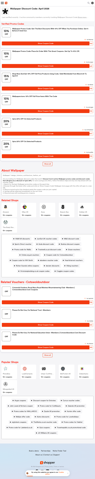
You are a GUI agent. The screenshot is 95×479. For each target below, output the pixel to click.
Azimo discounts (43, 417)
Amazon (6, 212)
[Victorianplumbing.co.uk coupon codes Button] (34, 271)
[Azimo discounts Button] (42, 417)
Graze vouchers (74, 249)
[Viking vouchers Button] (71, 266)
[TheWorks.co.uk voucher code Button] (44, 422)
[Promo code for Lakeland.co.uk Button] (19, 428)
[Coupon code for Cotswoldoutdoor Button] (59, 255)
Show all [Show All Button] (47, 164)
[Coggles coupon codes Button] (64, 271)
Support (57, 455)
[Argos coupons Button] (19, 400)
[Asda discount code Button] (45, 244)
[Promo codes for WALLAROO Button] (25, 411)
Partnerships (45, 451)
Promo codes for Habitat (73, 422)
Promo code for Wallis (22, 249)
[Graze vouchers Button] (73, 250)
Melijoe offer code (23, 417)
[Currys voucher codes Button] (70, 400)
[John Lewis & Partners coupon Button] (20, 406)
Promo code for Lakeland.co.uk (20, 427)
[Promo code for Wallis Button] (22, 250)
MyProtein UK (65, 374)
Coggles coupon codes (65, 271)
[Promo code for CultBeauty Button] (49, 406)
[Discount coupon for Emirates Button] (43, 400)
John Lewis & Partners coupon (21, 406)
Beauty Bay (64, 212)
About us (38, 455)
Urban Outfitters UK (48, 374)
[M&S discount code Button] (71, 239)
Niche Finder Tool (59, 451)
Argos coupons (20, 400)
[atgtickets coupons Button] (18, 422)
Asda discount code (46, 244)
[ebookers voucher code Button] (48, 260)
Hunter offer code (74, 411)
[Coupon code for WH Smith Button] (22, 260)
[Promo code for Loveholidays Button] (66, 417)
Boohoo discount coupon (70, 244)
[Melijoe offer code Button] (22, 417)
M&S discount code (71, 239)
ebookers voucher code (49, 260)
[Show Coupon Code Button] (45, 43)
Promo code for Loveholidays (67, 417)
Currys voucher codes (71, 400)
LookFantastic (27, 374)
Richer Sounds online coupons (27, 266)
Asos (43, 212)
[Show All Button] (47, 355)
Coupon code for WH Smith (22, 260)
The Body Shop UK (10, 227)
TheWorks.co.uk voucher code (45, 422)
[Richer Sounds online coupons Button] (26, 266)
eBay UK (25, 212)
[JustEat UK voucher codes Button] (46, 239)
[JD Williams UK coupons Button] (46, 433)
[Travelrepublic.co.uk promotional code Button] (70, 428)
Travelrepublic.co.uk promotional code (71, 427)
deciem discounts (52, 266)
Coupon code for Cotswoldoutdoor (59, 255)
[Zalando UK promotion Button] (75, 406)
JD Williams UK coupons (47, 433)
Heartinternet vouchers (74, 260)
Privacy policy (49, 466)
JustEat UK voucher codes (47, 239)
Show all (47, 355)
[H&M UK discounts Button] (21, 239)
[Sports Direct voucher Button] (22, 244)
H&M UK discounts (22, 239)
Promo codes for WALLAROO (25, 411)
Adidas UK (83, 212)
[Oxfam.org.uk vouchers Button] (29, 255)
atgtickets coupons (19, 422)
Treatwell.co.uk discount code (49, 249)
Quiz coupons (44, 427)
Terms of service (59, 466)
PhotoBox (6, 374)
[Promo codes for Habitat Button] (72, 422)
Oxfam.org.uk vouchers (30, 255)
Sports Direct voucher (23, 244)
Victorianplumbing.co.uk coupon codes (35, 271)
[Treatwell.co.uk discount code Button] (49, 250)
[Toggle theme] (92, 3)
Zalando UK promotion (76, 406)
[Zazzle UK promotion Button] (51, 411)
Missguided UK (8, 389)
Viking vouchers (72, 266)
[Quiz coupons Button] (43, 428)
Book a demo (34, 451)
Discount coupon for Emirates (44, 400)
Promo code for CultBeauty (50, 406)
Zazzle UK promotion (52, 411)
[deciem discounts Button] (52, 266)
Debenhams (83, 374)
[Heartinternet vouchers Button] (73, 260)
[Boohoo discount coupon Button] (69, 244)
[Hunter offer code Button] (73, 411)
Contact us (48, 455)
